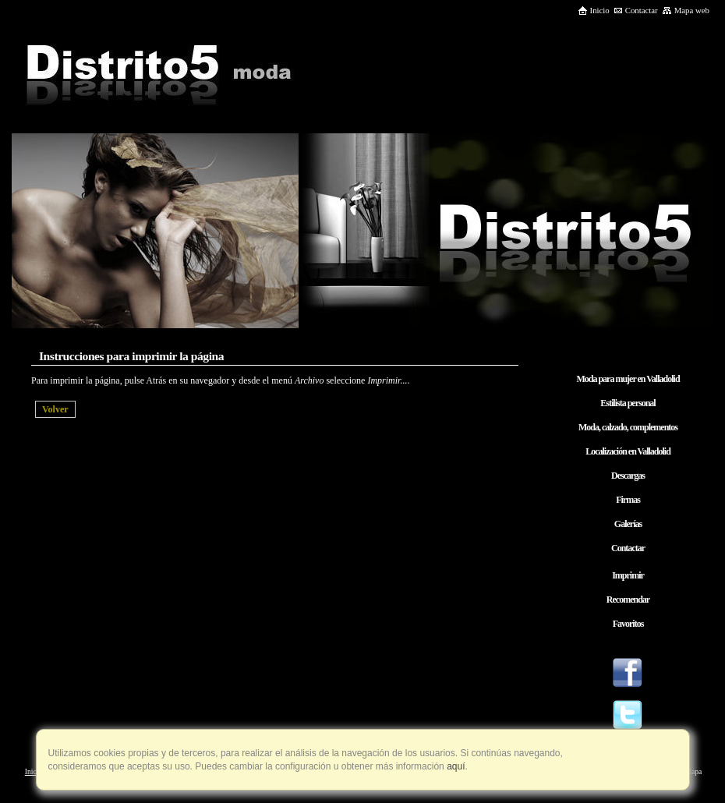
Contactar (636, 10)
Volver (55, 409)
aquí (454, 766)
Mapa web (685, 10)
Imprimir (628, 575)
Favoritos (628, 623)
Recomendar (628, 599)
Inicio (594, 10)
